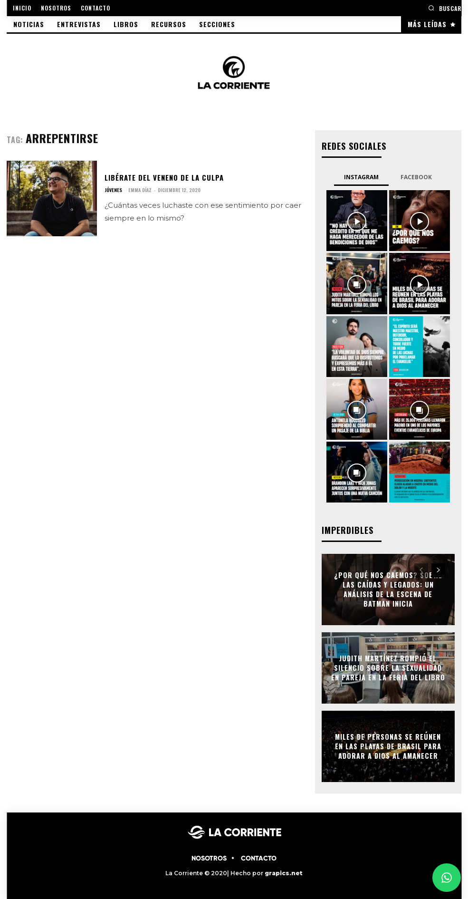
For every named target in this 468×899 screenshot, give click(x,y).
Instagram (361, 177)
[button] (444, 8)
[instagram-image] (356, 220)
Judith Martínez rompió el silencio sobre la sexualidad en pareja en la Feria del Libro (388, 667)
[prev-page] (421, 569)
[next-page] (438, 569)
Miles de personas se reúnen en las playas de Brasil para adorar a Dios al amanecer (388, 745)
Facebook (416, 177)
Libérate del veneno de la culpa (163, 177)
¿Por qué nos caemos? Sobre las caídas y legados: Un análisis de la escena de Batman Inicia (387, 589)
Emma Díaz (140, 189)
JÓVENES (113, 190)
